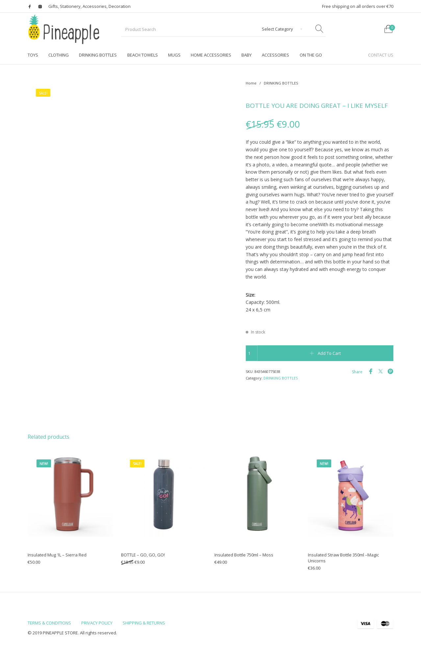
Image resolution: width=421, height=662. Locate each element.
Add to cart (329, 353)
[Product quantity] (252, 353)
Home (251, 83)
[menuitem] (32, 55)
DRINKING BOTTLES (281, 83)
